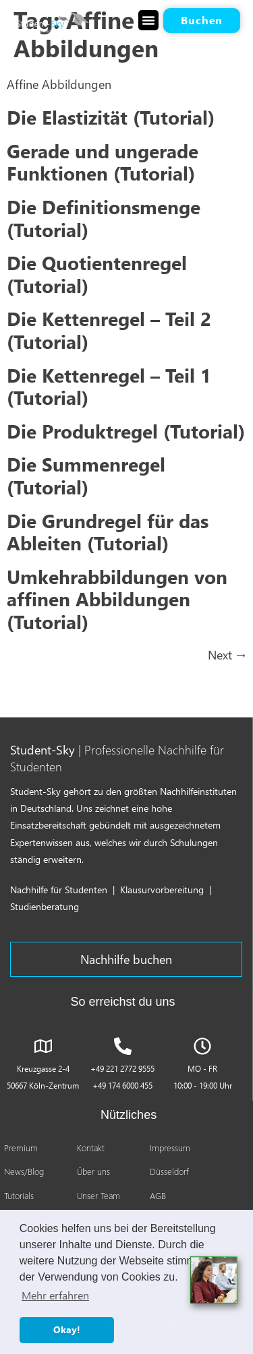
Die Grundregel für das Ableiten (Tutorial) (107, 531)
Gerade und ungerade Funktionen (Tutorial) (102, 161)
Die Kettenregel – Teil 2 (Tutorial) (109, 329)
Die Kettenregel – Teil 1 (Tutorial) (109, 386)
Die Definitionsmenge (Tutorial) (103, 217)
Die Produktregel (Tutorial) (126, 430)
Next (227, 654)
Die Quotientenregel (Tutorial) (97, 273)
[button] (148, 20)
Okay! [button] (66, 1329)
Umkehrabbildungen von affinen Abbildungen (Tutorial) (117, 598)
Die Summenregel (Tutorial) (86, 475)
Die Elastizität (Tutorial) (111, 116)
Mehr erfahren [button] (55, 1295)
